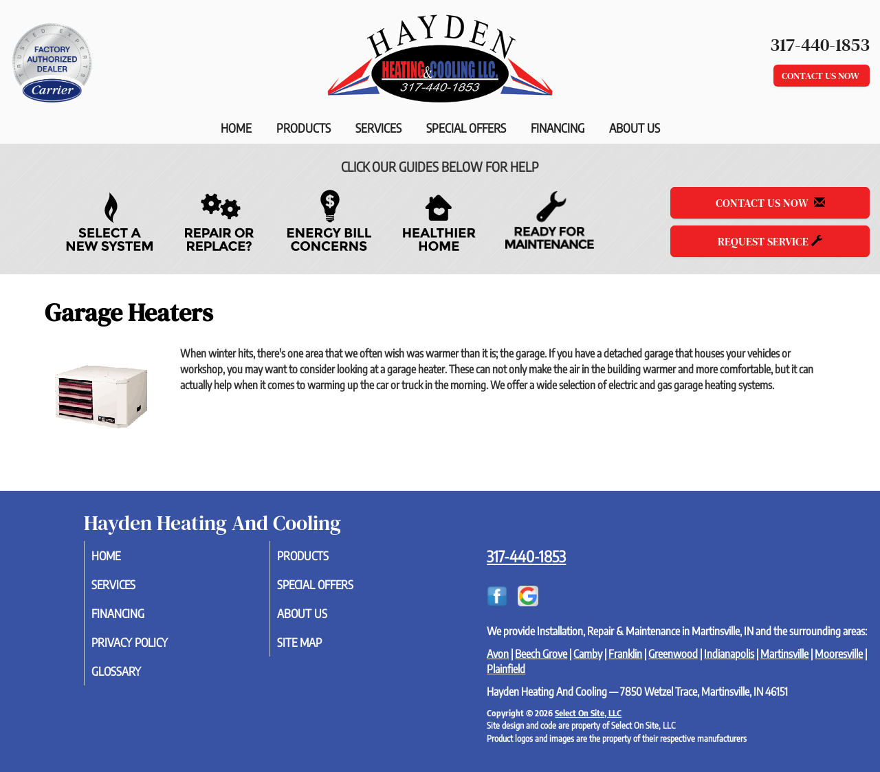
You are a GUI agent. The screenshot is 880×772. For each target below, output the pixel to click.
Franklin (625, 654)
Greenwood (673, 654)
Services (378, 127)
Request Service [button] (770, 241)
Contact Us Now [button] (821, 75)
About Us (634, 127)
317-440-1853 (526, 556)
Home (236, 127)
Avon (498, 654)
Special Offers (466, 127)
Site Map (316, 647)
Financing (557, 127)
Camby (587, 654)
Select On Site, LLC (588, 712)
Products (303, 127)
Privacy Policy (148, 647)
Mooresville (839, 654)
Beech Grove (541, 654)
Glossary (133, 677)
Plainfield (506, 669)
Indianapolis (729, 654)
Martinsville (784, 654)
